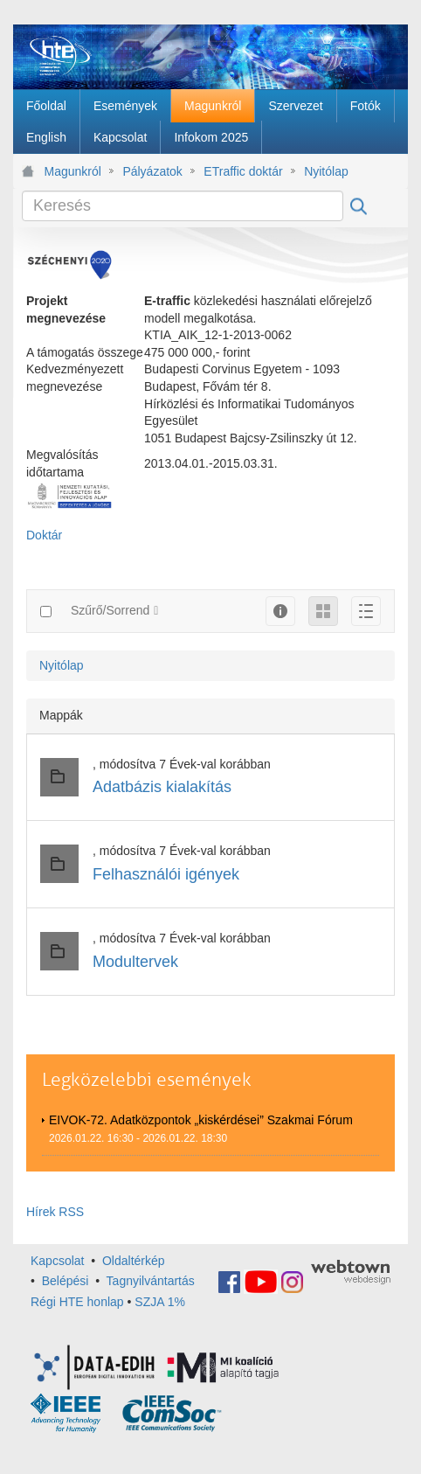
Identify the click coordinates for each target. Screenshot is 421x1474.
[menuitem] (46, 105)
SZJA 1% (160, 1302)
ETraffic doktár (243, 171)
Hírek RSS (55, 1212)
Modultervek (135, 961)
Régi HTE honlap (77, 1302)
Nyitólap (326, 171)
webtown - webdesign (350, 1272)
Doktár (44, 535)
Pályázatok (152, 171)
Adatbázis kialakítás (162, 787)
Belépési (65, 1281)
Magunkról (73, 171)
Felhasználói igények (166, 874)
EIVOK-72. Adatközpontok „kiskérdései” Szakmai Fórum (201, 1120)
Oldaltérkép (133, 1261)
